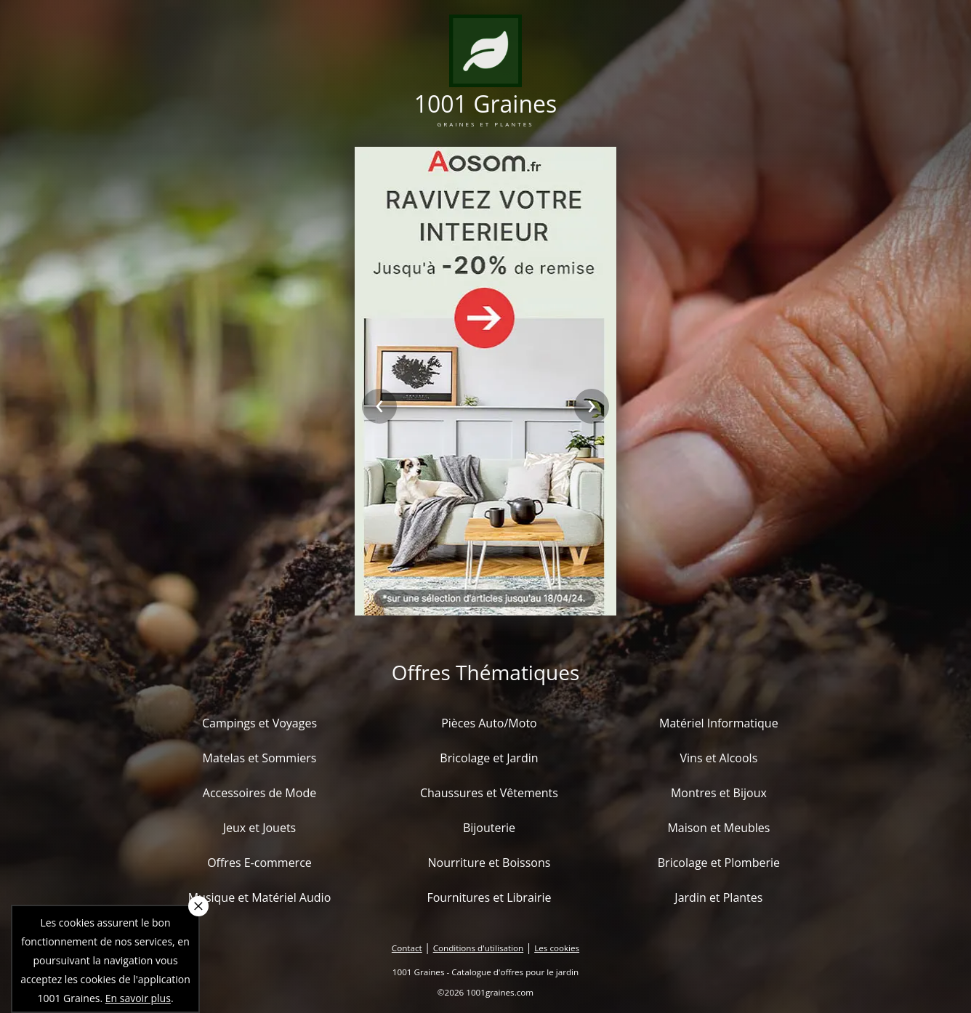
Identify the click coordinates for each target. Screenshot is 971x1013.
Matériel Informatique (718, 723)
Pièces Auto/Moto (489, 723)
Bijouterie (489, 828)
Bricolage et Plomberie (719, 863)
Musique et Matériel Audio (259, 897)
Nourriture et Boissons (488, 863)
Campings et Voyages (259, 723)
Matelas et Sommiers (260, 758)
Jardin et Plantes (718, 897)
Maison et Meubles (718, 828)
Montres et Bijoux (719, 793)
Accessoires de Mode (259, 793)
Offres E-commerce (259, 863)
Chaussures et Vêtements (489, 793)
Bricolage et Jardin (489, 758)
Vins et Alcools (719, 758)
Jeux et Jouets (260, 828)
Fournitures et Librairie (489, 897)
